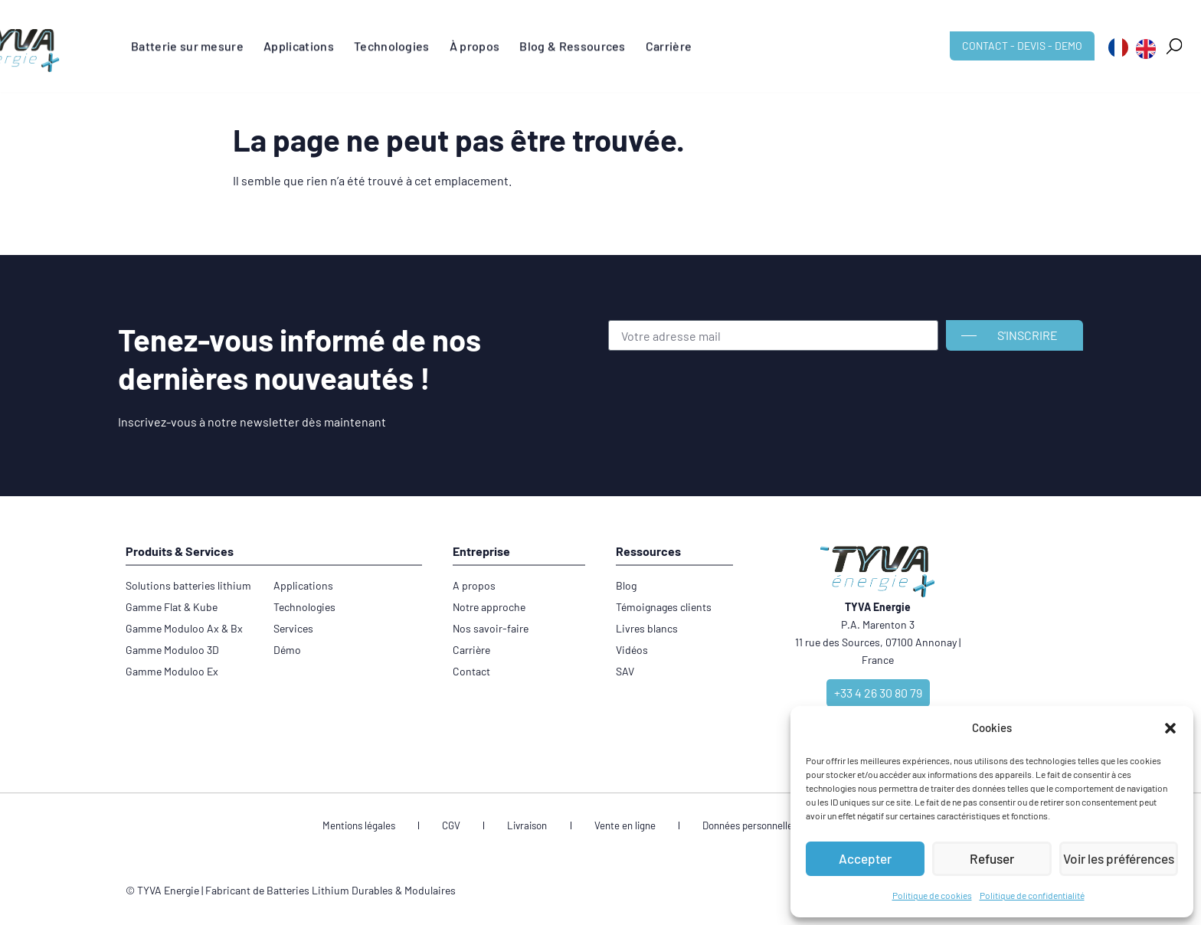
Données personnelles (722, 827)
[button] (1170, 728)
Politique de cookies (932, 895)
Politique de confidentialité (1032, 895)
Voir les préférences (1118, 859)
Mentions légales (402, 827)
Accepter (865, 859)
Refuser (992, 859)
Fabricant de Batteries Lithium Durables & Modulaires (330, 893)
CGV (476, 827)
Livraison (534, 827)
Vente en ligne (613, 827)
